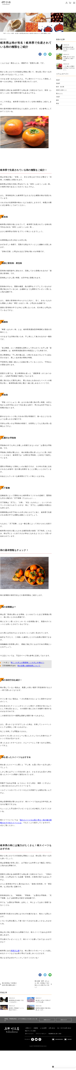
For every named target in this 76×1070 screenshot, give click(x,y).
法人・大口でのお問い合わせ (64, 1047)
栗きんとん (59, 93)
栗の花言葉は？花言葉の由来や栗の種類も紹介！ (9, 1003)
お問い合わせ (52, 1047)
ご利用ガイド (28, 1047)
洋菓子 (58, 97)
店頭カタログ (64, 1039)
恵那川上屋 (15, 964)
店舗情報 (36, 1047)
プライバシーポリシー (41, 1053)
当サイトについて (29, 1053)
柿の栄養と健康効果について (29, 672)
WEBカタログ (47, 1039)
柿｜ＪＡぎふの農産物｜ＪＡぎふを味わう (27, 669)
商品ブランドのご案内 (30, 1050)
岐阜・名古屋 (60, 86)
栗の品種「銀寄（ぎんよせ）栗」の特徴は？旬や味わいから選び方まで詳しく (42, 1003)
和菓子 (58, 80)
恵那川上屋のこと (61, 90)
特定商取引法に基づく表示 (55, 1053)
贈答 (57, 100)
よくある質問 (43, 1047)
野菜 (57, 103)
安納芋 (58, 83)
